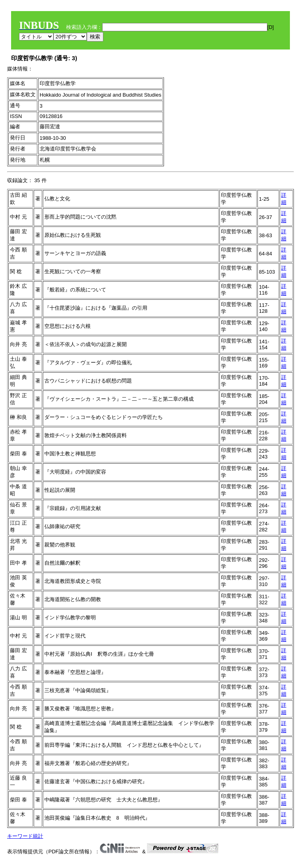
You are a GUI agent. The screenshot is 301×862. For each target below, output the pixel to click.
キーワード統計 (25, 836)
